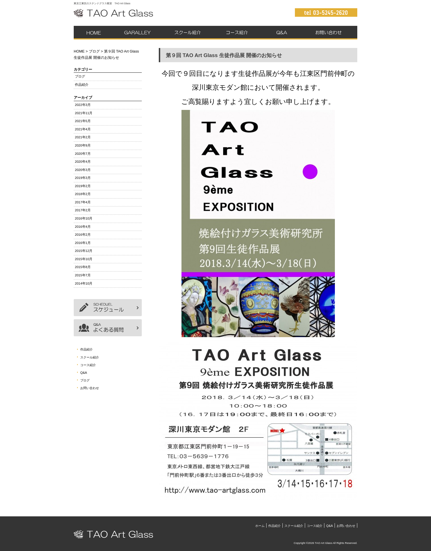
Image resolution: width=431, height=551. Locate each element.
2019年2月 (83, 186)
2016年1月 (83, 243)
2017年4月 (83, 202)
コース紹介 (236, 32)
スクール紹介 (185, 32)
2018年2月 (83, 194)
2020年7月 (83, 153)
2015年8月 (83, 267)
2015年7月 (83, 275)
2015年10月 (83, 259)
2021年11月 (83, 113)
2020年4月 (83, 161)
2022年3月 (83, 105)
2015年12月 (83, 250)
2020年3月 (83, 170)
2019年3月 (83, 178)
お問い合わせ (329, 32)
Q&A (281, 32)
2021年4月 (83, 129)
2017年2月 (83, 210)
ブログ (94, 51)
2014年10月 (83, 283)
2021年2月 (83, 137)
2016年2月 (83, 234)
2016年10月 (83, 218)
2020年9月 (83, 145)
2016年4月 (83, 226)
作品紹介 (136, 32)
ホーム (94, 32)
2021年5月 (83, 121)
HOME (79, 51)
